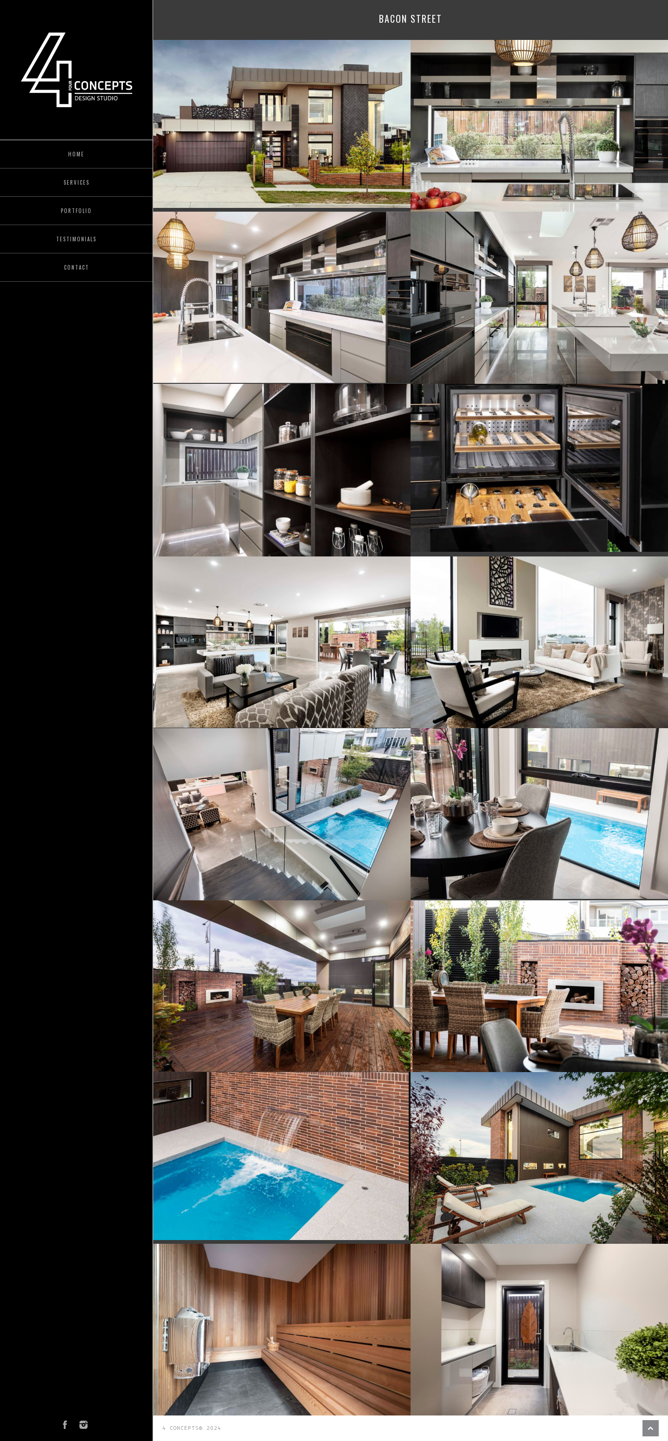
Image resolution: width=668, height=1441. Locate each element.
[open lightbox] (282, 124)
